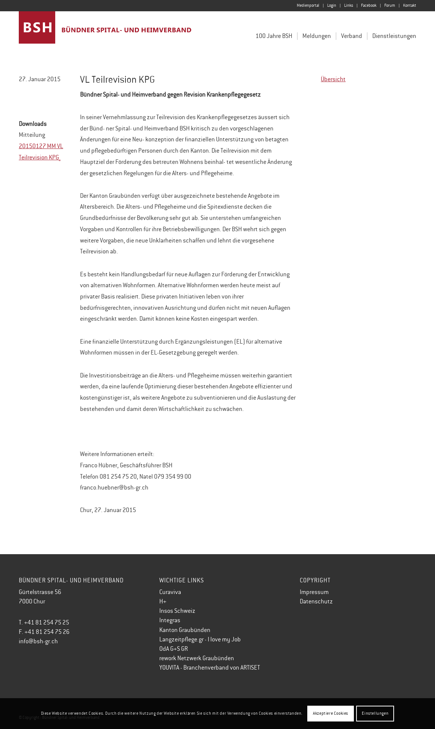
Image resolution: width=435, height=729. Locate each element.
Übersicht (333, 79)
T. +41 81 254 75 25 (44, 622)
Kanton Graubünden (184, 630)
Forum (389, 5)
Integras (169, 620)
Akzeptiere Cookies (330, 713)
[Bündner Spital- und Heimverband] (105, 33)
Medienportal (308, 5)
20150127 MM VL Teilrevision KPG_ (41, 151)
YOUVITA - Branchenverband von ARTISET (209, 667)
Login (331, 5)
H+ (162, 601)
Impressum (314, 592)
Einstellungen (375, 713)
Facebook (368, 5)
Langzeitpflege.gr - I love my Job (200, 639)
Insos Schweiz (177, 611)
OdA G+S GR (173, 649)
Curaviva (170, 592)
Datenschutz (316, 601)
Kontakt (409, 5)
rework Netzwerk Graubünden (196, 658)
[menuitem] (308, 6)
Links (348, 5)
